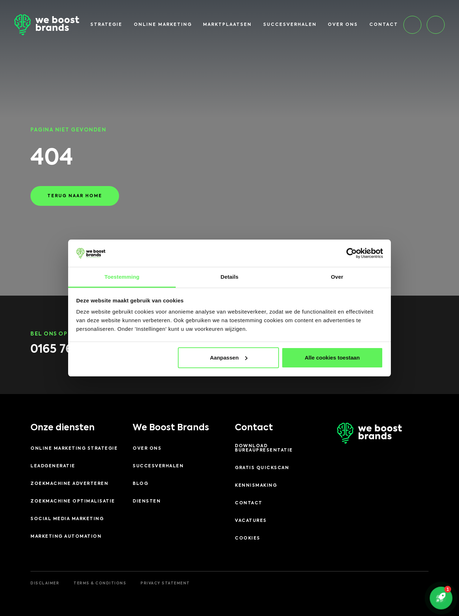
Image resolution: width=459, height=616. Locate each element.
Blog (140, 484)
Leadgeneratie (52, 466)
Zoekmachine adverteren (69, 484)
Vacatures (251, 521)
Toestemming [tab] (121, 277)
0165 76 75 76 (67, 349)
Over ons (343, 25)
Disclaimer (44, 583)
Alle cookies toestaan (332, 358)
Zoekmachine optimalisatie (72, 501)
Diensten (147, 501)
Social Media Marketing (67, 519)
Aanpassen (228, 358)
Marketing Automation (65, 536)
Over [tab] (337, 277)
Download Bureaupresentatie (264, 448)
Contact (383, 25)
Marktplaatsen (227, 25)
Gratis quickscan (262, 468)
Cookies (247, 538)
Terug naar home (74, 196)
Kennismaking (256, 485)
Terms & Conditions (100, 583)
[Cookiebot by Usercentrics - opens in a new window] (351, 253)
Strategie (106, 25)
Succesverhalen (290, 25)
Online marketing (163, 25)
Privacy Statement (165, 583)
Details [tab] (229, 277)
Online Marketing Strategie (74, 448)
